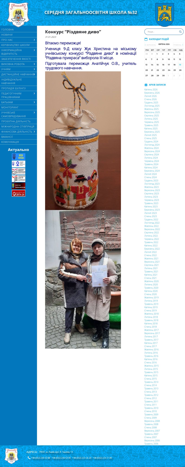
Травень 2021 (151, 271)
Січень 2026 (150, 99)
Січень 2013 (150, 391)
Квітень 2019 (151, 307)
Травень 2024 (151, 164)
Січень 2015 (150, 378)
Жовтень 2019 (151, 297)
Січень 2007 (150, 437)
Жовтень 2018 (151, 313)
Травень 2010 (151, 407)
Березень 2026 (152, 92)
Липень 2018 (151, 316)
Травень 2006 (151, 443)
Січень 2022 (150, 255)
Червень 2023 (151, 199)
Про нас (7, 39)
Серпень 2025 (151, 115)
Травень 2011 (151, 401)
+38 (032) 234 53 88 (40, 457)
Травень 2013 (151, 388)
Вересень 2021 (152, 261)
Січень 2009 (150, 417)
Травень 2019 (151, 303)
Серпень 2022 (151, 232)
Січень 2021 (150, 277)
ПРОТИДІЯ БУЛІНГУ (13, 88)
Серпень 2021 (151, 264)
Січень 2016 (150, 362)
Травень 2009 (151, 414)
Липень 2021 (151, 268)
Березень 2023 (152, 209)
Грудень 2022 (151, 219)
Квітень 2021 (151, 274)
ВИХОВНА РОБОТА (13, 64)
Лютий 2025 (150, 135)
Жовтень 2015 (151, 365)
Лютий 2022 (150, 251)
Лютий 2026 (150, 96)
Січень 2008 (150, 427)
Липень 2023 (151, 196)
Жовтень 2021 (151, 258)
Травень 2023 (151, 203)
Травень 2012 (151, 394)
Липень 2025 (151, 118)
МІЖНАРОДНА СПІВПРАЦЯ (17, 126)
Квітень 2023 (151, 206)
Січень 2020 (150, 294)
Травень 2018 (151, 320)
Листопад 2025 (152, 105)
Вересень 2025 (152, 112)
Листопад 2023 (152, 183)
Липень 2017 (151, 336)
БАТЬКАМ (7, 102)
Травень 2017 (151, 339)
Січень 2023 (150, 216)
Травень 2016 (151, 355)
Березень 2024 (152, 170)
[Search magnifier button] (180, 32)
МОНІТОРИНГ (10, 107)
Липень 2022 (151, 235)
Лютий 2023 (150, 212)
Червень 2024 (151, 161)
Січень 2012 (150, 398)
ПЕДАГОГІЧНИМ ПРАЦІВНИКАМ (11, 95)
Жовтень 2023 (151, 187)
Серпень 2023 (151, 193)
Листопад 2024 (152, 144)
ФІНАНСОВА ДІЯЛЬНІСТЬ (16, 131)
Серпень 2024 (151, 154)
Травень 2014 (151, 381)
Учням (6, 69)
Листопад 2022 (152, 222)
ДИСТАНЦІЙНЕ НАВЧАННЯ (17, 74)
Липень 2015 (151, 368)
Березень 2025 (152, 131)
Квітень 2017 (151, 342)
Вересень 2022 (152, 229)
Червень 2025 (151, 122)
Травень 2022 (151, 242)
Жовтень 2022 (151, 225)
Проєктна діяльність (16, 121)
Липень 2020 (151, 284)
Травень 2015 (151, 372)
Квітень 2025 (151, 128)
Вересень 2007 (152, 430)
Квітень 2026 (151, 89)
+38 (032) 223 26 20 (81, 457)
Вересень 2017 (152, 333)
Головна (7, 29)
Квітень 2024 (151, 167)
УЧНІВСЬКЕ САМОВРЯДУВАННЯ (13, 114)
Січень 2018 (150, 326)
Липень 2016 (151, 352)
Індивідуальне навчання (11, 81)
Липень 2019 (151, 300)
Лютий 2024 (150, 174)
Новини (7, 34)
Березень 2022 (152, 248)
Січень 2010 (150, 411)
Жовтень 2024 (151, 148)
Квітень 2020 (151, 290)
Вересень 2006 (152, 440)
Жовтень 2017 (151, 329)
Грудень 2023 (151, 180)
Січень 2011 (150, 404)
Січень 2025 (150, 138)
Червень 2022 (151, 238)
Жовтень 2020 (151, 281)
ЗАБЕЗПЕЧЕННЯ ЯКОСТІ (16, 59)
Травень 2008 (151, 424)
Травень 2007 (151, 433)
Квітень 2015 (151, 375)
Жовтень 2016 (151, 349)
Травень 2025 (151, 125)
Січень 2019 (150, 310)
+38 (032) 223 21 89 (102, 457)
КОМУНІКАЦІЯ (10, 142)
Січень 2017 (150, 346)
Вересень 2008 (152, 420)
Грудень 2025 (151, 102)
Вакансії (7, 136)
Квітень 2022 (151, 245)
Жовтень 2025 (151, 109)
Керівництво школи (15, 45)
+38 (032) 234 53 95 (61, 457)
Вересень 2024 (152, 151)
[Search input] (163, 32)
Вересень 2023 (152, 190)
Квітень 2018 (151, 323)
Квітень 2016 (151, 359)
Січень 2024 (150, 177)
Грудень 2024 (151, 141)
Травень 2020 (151, 287)
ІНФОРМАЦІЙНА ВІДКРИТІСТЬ (11, 51)
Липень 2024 (151, 157)
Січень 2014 (150, 385)
